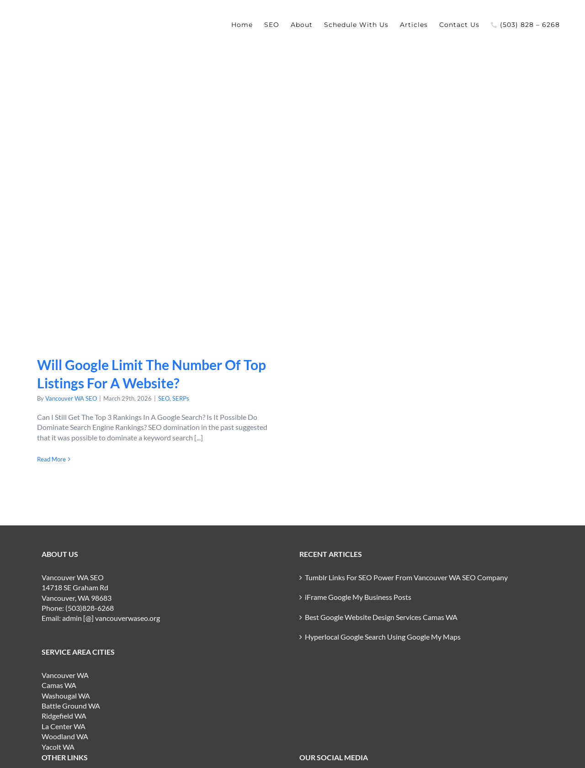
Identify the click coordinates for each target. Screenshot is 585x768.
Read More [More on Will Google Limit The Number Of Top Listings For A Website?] (51, 459)
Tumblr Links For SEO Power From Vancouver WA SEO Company (406, 577)
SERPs (180, 398)
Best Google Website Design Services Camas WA (381, 617)
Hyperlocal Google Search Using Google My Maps (383, 636)
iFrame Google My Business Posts (358, 597)
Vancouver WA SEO (71, 398)
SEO (164, 398)
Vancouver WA (65, 675)
